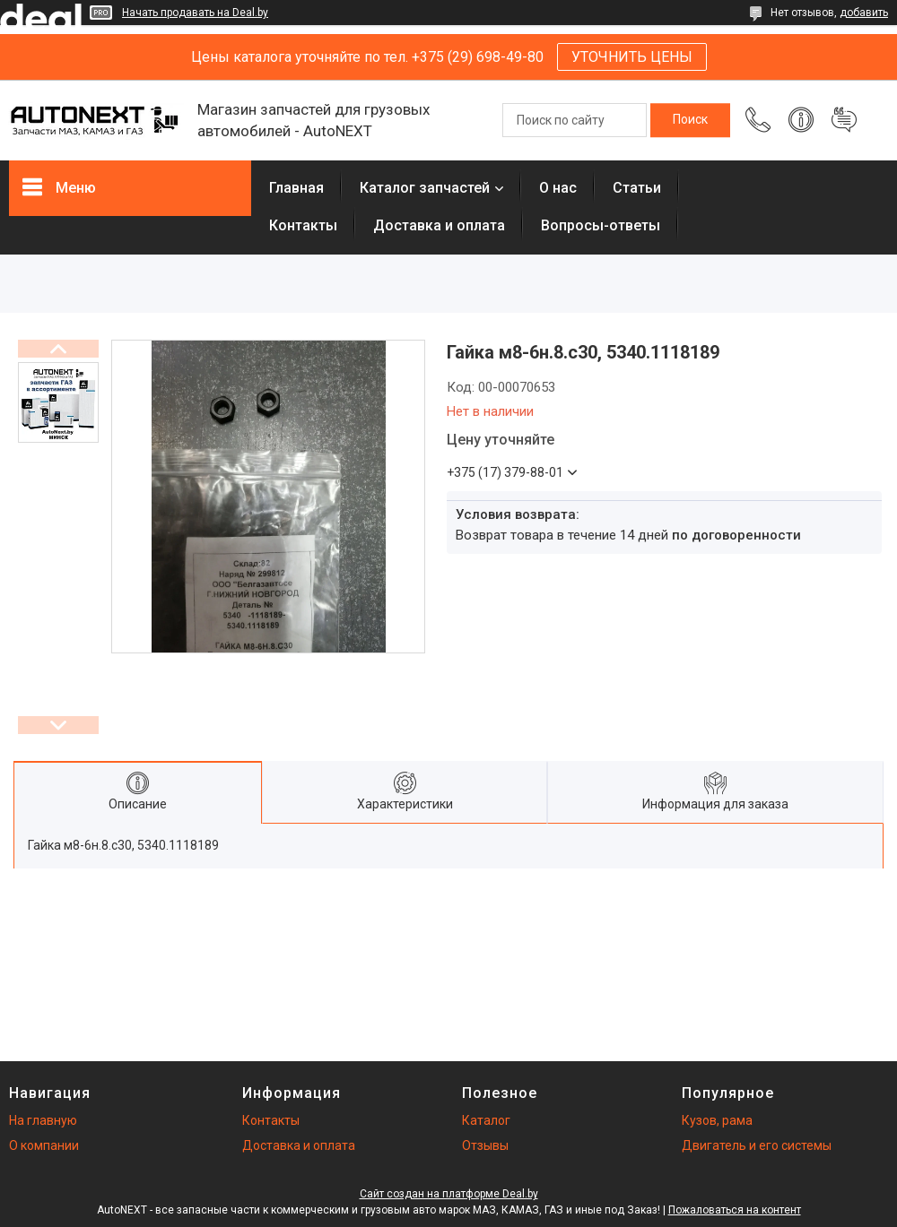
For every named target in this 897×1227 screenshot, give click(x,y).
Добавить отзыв (844, 120)
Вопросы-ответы (600, 225)
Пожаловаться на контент (734, 1210)
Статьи (637, 187)
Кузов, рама (717, 1120)
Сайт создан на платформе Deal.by (449, 1194)
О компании (44, 1145)
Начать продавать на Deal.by (195, 12)
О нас (558, 187)
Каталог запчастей (425, 187)
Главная (296, 187)
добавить (864, 12)
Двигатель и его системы (757, 1145)
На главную (43, 1120)
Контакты (303, 225)
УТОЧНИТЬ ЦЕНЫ (631, 56)
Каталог (486, 1120)
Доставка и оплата (439, 225)
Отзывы (485, 1145)
